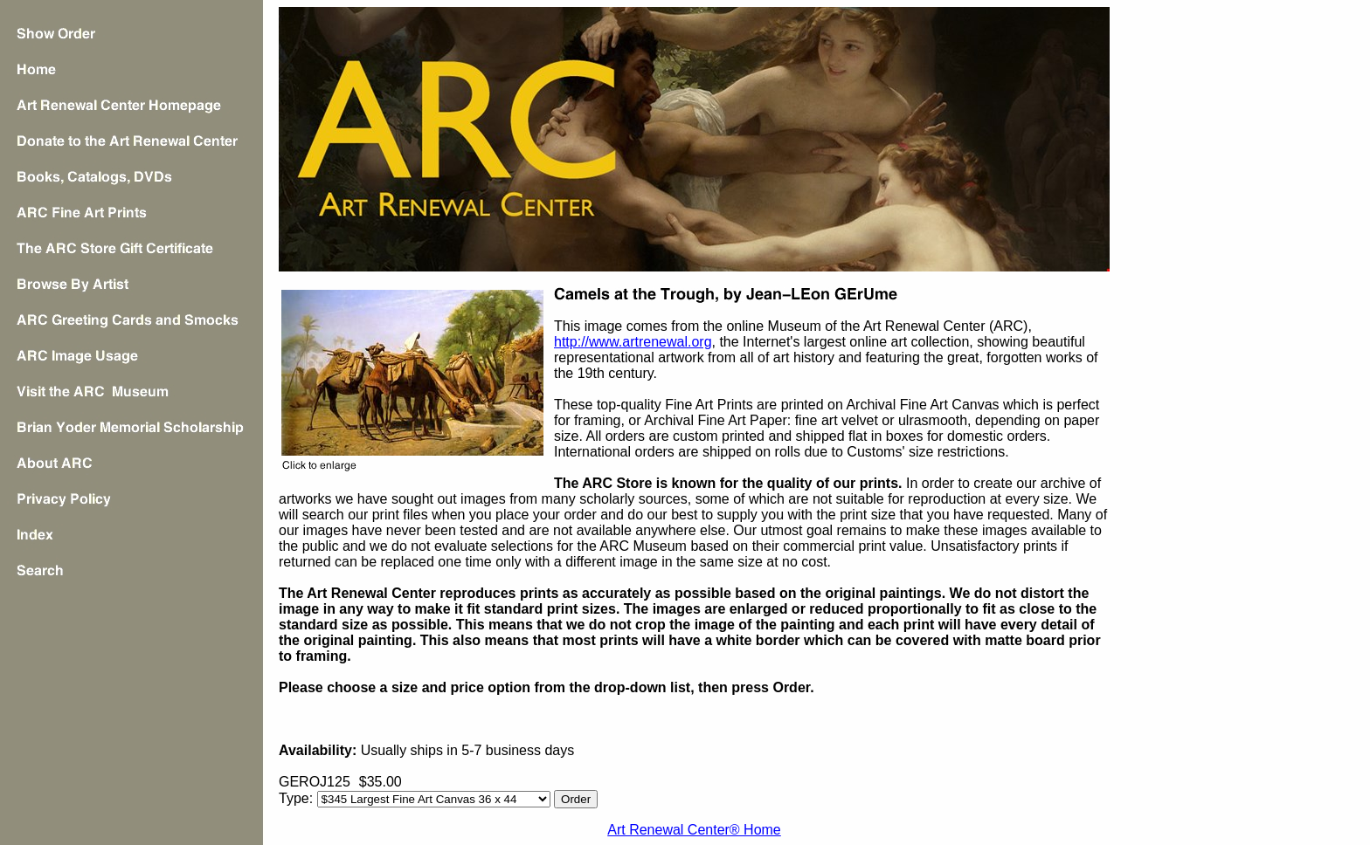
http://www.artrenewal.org (633, 341)
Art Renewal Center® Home (694, 829)
